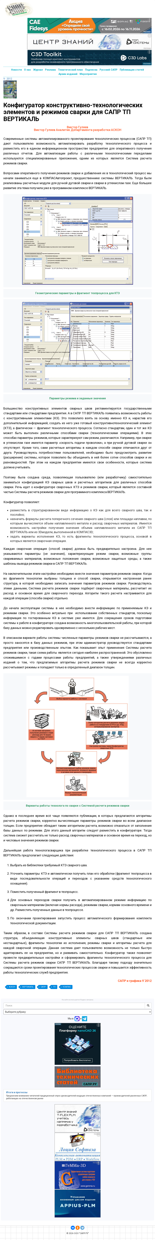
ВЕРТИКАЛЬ (28, 987)
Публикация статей (132, 69)
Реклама (50, 69)
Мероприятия (88, 74)
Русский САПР (108, 69)
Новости (16, 69)
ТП (54, 987)
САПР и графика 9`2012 (135, 981)
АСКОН (12, 987)
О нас (27, 69)
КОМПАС (67, 987)
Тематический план (70, 69)
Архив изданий (67, 74)
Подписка (91, 69)
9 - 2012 (7, 78)
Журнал (38, 69)
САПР (43, 987)
